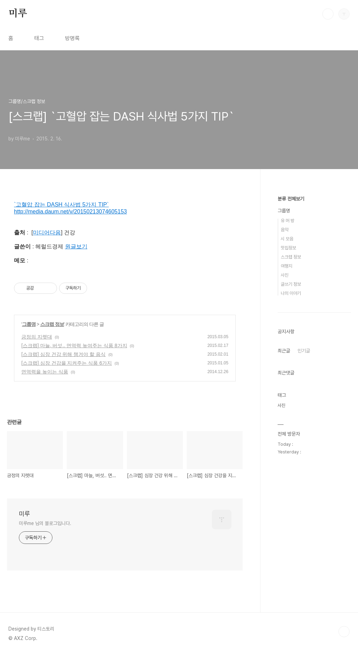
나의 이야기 (291, 293)
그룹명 (29, 324)
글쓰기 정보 (291, 284)
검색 (328, 14)
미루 (17, 14)
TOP (344, 631)
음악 (284, 229)
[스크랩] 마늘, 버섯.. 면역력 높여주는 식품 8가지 (74, 345)
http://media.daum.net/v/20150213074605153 (70, 211)
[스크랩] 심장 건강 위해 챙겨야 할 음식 (63, 354)
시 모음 (287, 238)
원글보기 (76, 246)
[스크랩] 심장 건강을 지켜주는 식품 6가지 (66, 363)
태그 (39, 38)
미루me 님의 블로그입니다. (45, 523)
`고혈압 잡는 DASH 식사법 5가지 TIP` (61, 205)
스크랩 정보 (52, 324)
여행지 (286, 266)
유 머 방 (287, 220)
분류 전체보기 (291, 199)
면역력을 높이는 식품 (44, 371)
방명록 (72, 38)
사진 (284, 275)
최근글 (284, 351)
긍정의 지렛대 (36, 337)
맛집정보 (288, 247)
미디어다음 (47, 232)
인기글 (304, 351)
